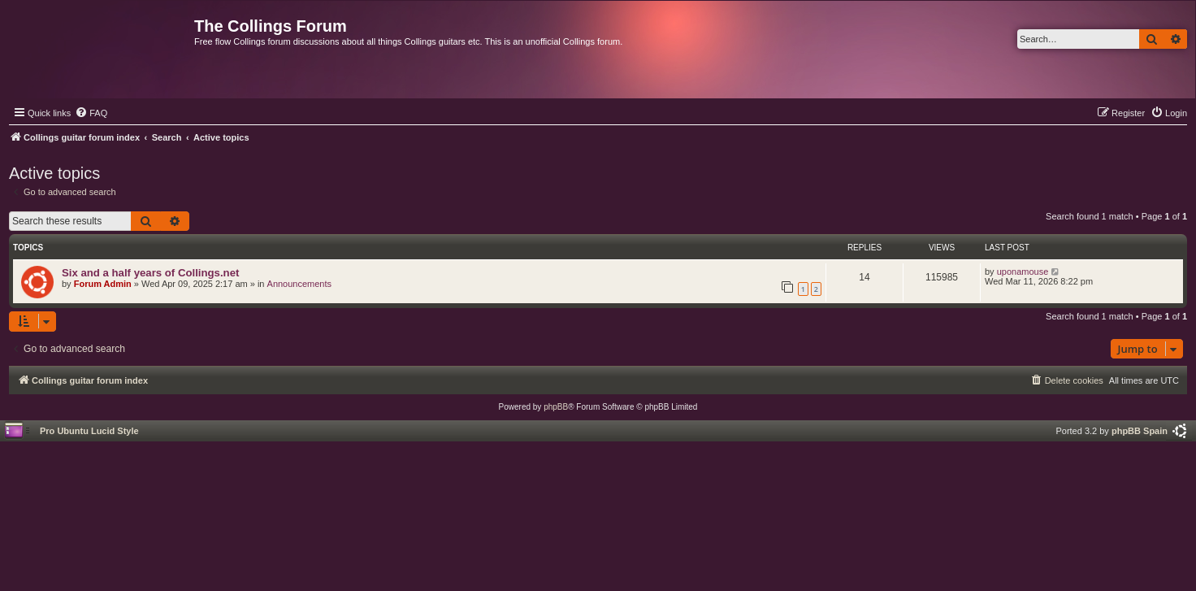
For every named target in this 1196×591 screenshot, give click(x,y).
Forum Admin (103, 284)
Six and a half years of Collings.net (150, 273)
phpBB (556, 406)
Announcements (299, 284)
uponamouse (1023, 271)
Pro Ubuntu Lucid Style (89, 431)
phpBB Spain (1140, 431)
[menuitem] (91, 113)
